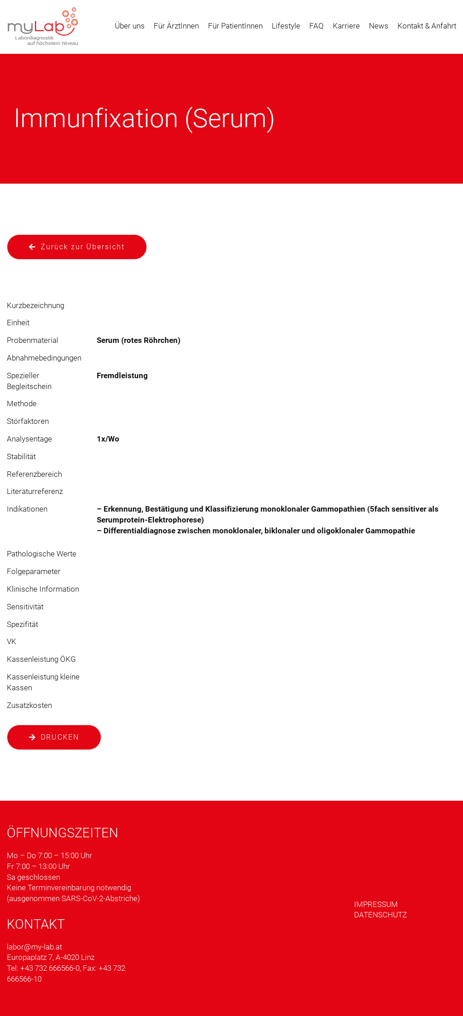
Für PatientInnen (235, 25)
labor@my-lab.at (34, 946)
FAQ (316, 25)
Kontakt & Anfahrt (426, 25)
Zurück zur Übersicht (83, 246)
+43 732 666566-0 (50, 968)
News (378, 25)
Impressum (376, 904)
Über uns (130, 25)
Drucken (60, 737)
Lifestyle (286, 25)
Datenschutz (380, 914)
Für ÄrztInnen (176, 25)
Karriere (346, 25)
